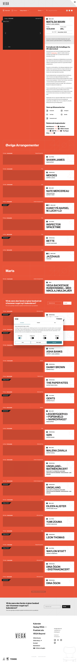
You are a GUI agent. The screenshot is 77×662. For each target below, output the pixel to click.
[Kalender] (6, 10)
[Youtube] (58, 640)
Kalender (37, 624)
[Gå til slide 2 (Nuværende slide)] (9, 47)
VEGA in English (39, 648)
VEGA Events (37, 638)
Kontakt (35, 643)
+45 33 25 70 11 (57, 630)
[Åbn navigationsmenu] (74, 2)
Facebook (50, 110)
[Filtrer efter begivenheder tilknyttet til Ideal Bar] (71, 10)
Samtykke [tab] (22, 322)
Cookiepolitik (33, 656)
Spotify (64, 114)
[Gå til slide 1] (5, 47)
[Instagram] (61, 640)
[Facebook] (54, 640)
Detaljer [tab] (38, 322)
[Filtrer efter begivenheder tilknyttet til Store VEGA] (67, 10)
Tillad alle (54, 342)
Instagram (64, 110)
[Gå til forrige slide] (5, 33)
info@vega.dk (57, 632)
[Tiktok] (54, 642)
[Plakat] (14, 10)
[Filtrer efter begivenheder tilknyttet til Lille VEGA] (69, 10)
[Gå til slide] (40, 33)
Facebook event (51, 118)
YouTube (49, 114)
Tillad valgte (38, 342)
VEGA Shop (37, 640)
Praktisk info (38, 630)
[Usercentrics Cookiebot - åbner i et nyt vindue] (57, 319)
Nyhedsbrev (36, 645)
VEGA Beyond (39, 633)
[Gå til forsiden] (20, 636)
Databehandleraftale (42, 656)
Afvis (23, 342)
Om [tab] (55, 322)
